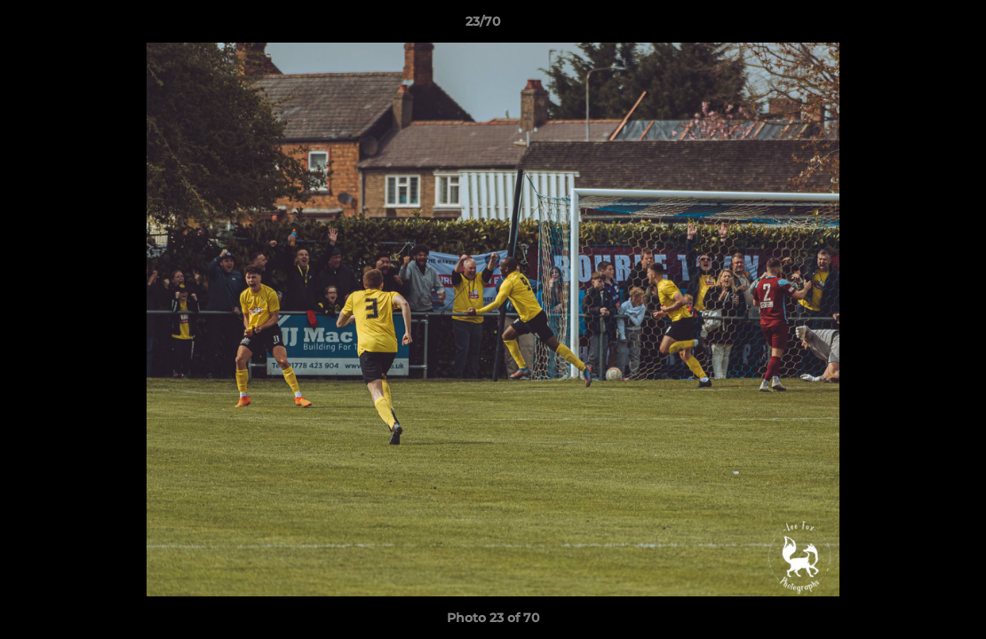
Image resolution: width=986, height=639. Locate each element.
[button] (911, 26)
